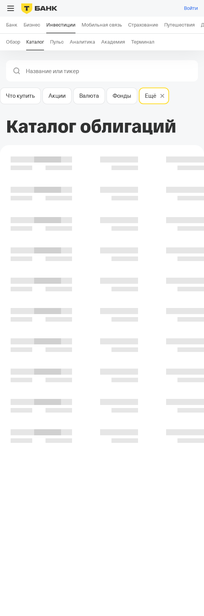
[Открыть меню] (10, 8)
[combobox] (109, 71)
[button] (16, 70)
